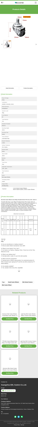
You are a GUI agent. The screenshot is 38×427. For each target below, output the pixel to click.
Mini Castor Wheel (6, 285)
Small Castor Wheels (13, 282)
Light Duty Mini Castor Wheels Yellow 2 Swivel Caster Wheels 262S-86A (28, 314)
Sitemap (22, 424)
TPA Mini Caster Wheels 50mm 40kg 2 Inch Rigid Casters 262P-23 (10, 342)
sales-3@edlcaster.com (8, 390)
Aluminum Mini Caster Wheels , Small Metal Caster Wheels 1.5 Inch (9, 314)
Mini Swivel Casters (27, 282)
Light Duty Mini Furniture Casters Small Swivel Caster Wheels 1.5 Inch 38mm (28, 342)
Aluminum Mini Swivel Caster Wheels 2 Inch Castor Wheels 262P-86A (10, 369)
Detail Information (10, 88)
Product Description (28, 88)
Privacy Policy (17, 424)
